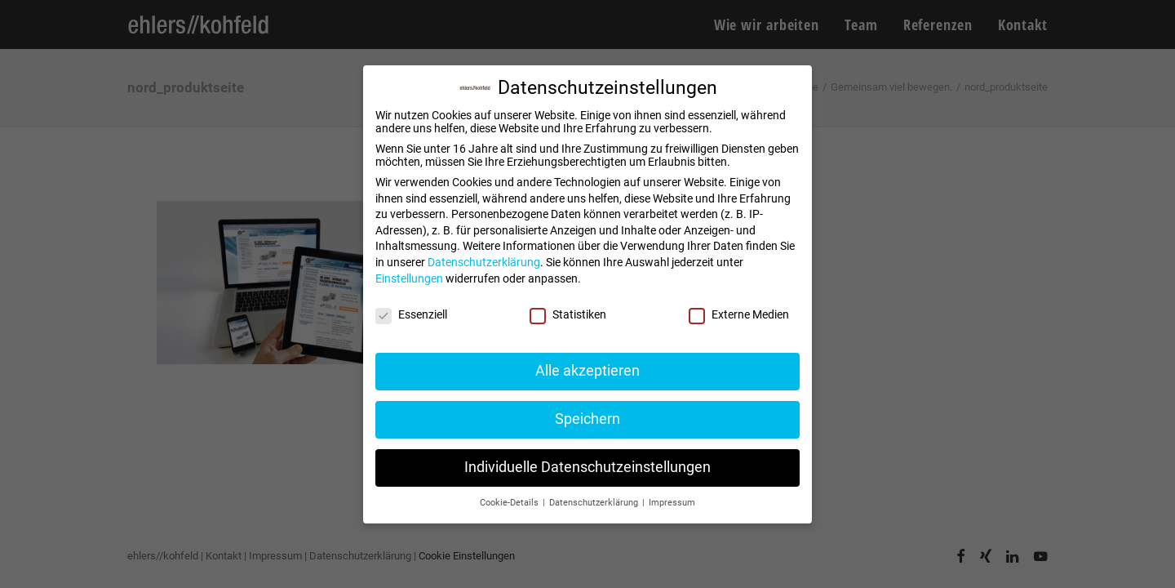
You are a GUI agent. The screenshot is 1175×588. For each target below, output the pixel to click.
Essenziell (411, 314)
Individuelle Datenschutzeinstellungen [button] (587, 467)
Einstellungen (409, 278)
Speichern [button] (587, 419)
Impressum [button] (672, 502)
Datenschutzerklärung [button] (595, 502)
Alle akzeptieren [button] (587, 371)
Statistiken (568, 314)
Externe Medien (739, 314)
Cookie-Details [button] (510, 502)
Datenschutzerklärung (484, 262)
